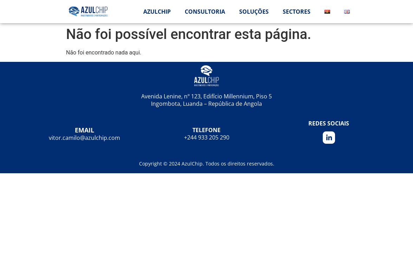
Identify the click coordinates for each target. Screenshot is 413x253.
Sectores (296, 11)
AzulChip (157, 11)
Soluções (254, 11)
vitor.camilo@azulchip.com (84, 138)
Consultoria (205, 11)
